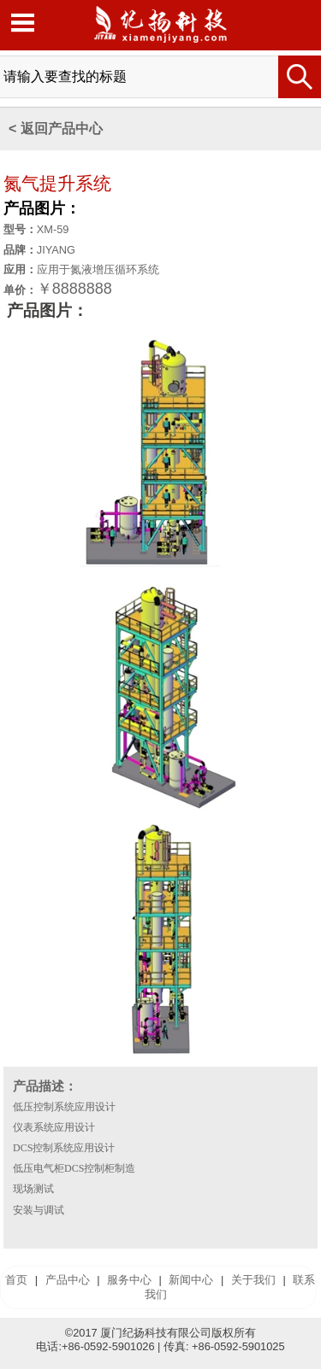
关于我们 (253, 1279)
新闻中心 (191, 1279)
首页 (16, 1279)
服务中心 (129, 1279)
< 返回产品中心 (56, 128)
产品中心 (67, 1279)
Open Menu (22, 22)
